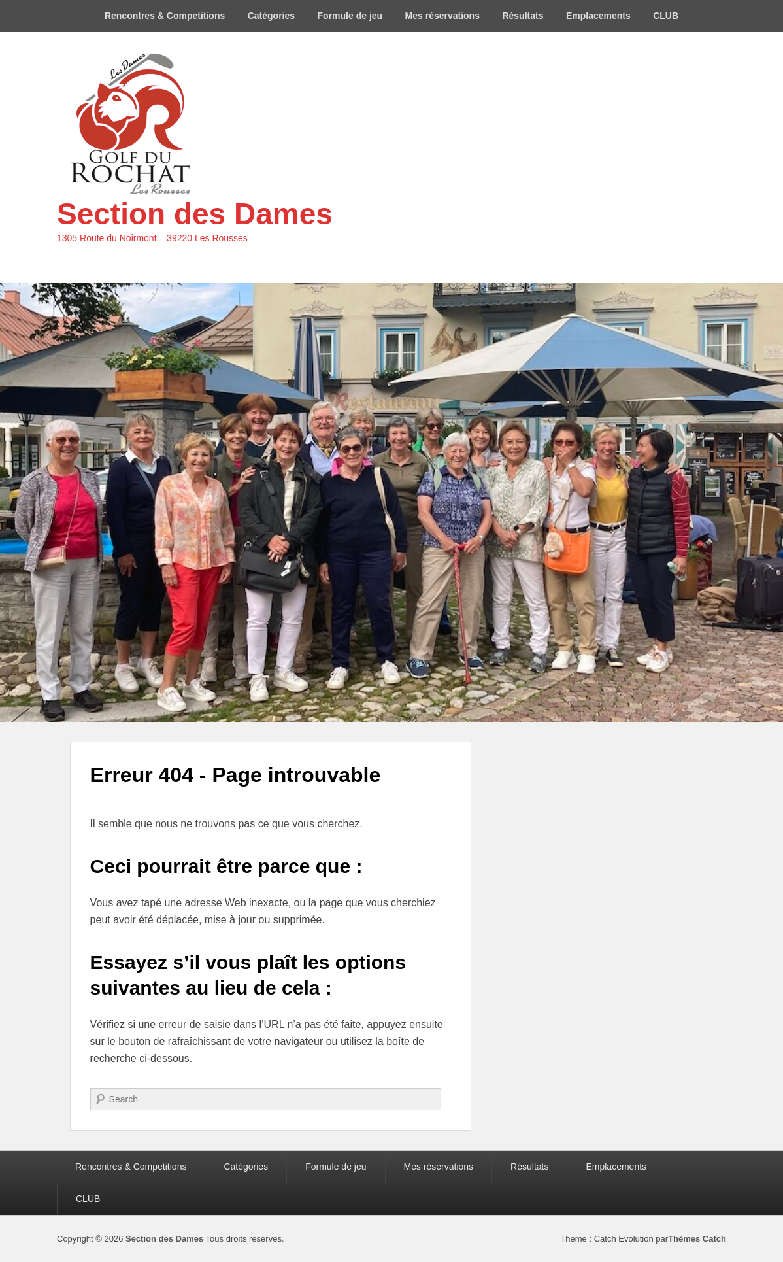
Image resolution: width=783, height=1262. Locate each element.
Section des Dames (195, 214)
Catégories (271, 15)
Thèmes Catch (697, 1239)
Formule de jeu (350, 15)
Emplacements (598, 15)
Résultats (522, 15)
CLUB (665, 15)
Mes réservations (442, 15)
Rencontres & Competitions (165, 15)
